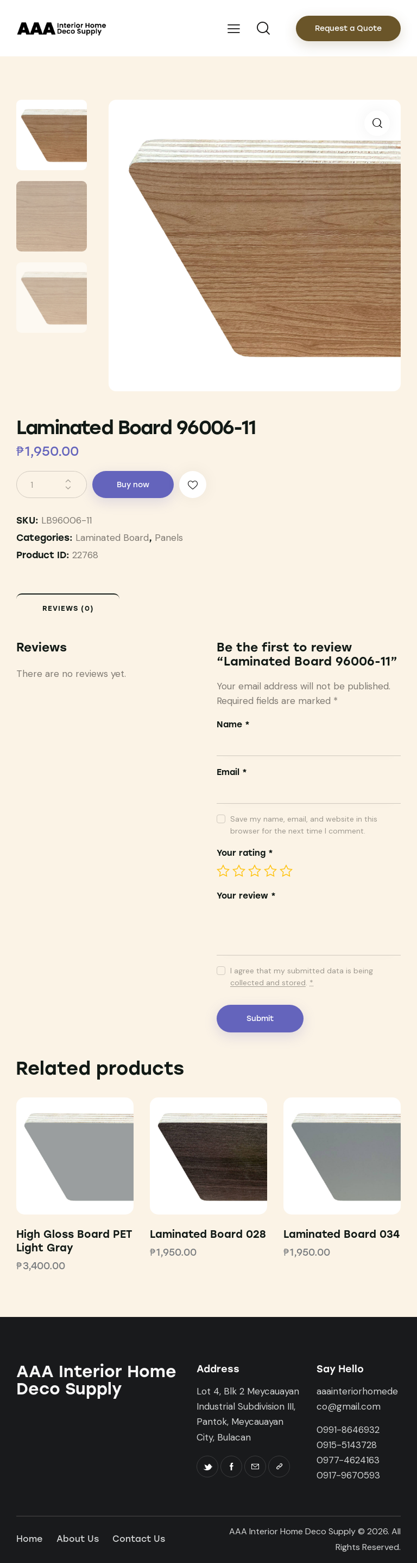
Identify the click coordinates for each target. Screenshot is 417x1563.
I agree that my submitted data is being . (301, 976)
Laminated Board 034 (341, 1234)
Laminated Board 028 (208, 1234)
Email (232, 772)
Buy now (133, 484)
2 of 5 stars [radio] (238, 870)
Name (233, 724)
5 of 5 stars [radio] (286, 870)
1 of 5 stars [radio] (223, 870)
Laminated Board (112, 538)
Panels (169, 538)
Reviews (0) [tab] (68, 608)
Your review (246, 895)
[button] (377, 123)
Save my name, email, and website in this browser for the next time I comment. (303, 825)
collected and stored (268, 983)
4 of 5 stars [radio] (270, 870)
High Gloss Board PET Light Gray (74, 1241)
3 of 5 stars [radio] (254, 870)
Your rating (245, 853)
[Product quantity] (51, 484)
